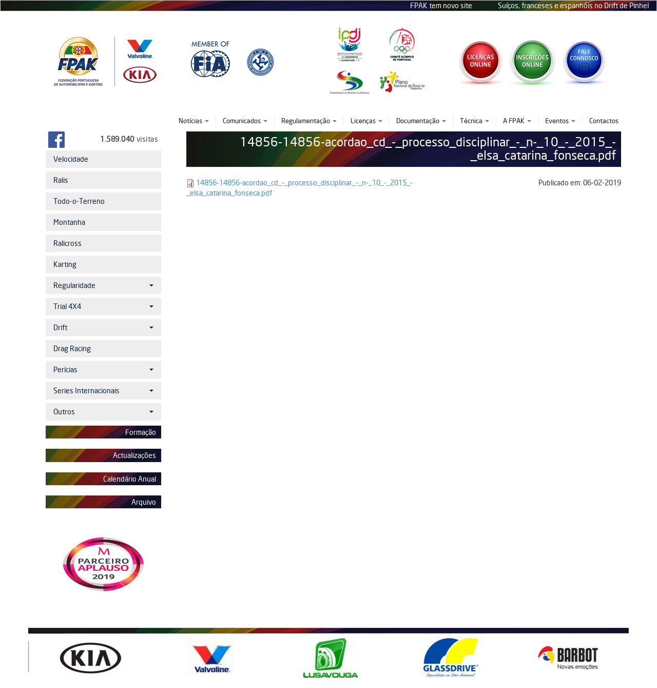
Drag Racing (72, 348)
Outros (103, 411)
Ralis (60, 180)
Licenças (366, 121)
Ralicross (67, 243)
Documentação (421, 121)
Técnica (474, 121)
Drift (103, 327)
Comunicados (245, 121)
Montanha (69, 222)
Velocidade (70, 159)
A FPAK (517, 121)
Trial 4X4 (103, 306)
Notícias (194, 121)
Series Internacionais (103, 390)
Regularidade (103, 285)
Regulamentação (309, 121)
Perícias (103, 369)
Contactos (604, 121)
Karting (64, 264)
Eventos (560, 121)
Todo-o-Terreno (79, 201)
